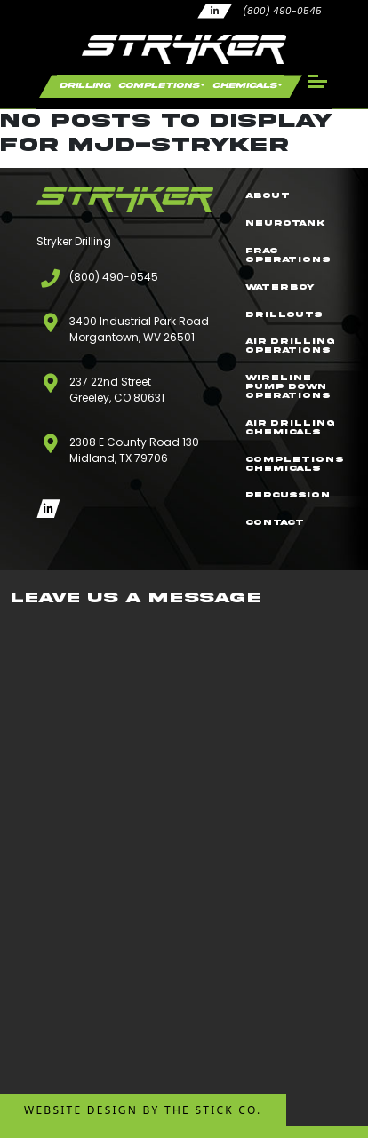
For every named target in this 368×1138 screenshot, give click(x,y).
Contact (274, 522)
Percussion (287, 494)
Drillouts (284, 314)
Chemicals (244, 85)
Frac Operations (288, 255)
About (267, 195)
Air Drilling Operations (290, 345)
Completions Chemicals (294, 464)
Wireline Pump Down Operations (288, 386)
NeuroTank (285, 223)
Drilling (85, 85)
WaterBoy (280, 287)
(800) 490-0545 (282, 11)
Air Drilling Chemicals (290, 427)
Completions (158, 85)
